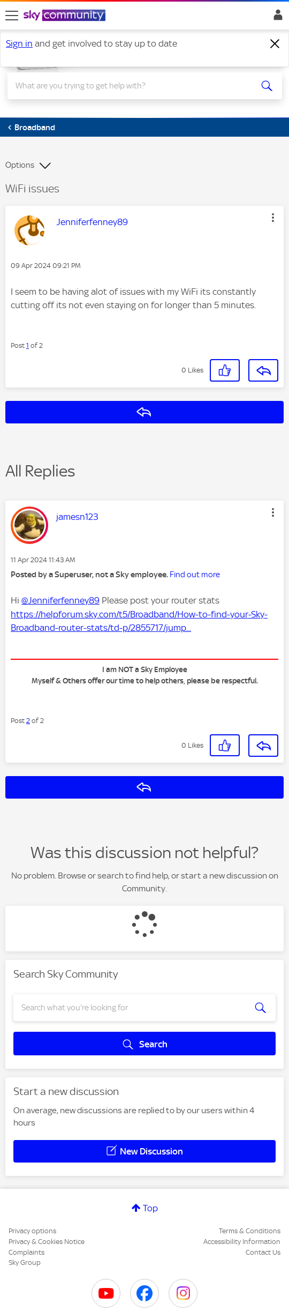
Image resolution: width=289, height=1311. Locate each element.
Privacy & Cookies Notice (47, 1242)
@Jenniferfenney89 (60, 600)
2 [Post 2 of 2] (28, 721)
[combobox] (131, 85)
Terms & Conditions (249, 1231)
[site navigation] (11, 15)
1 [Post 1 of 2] (27, 345)
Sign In (276, 18)
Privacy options (32, 1231)
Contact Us (263, 1252)
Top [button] (150, 1208)
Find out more (195, 574)
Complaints (26, 1252)
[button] (273, 217)
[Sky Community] (65, 16)
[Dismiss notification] (275, 44)
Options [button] (19, 165)
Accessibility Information (241, 1242)
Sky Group (25, 1262)
